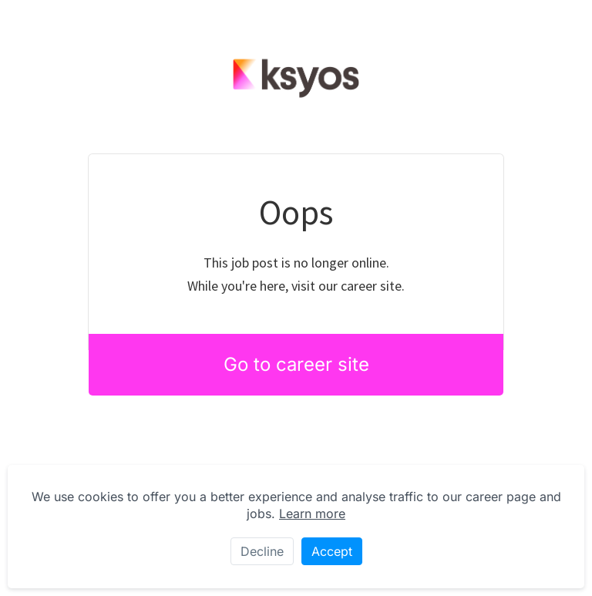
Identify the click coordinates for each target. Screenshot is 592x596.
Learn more (312, 513)
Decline (262, 551)
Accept (331, 551)
